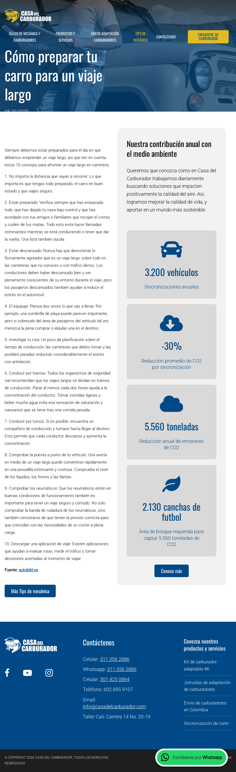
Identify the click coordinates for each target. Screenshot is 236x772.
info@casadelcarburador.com (114, 706)
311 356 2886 (114, 659)
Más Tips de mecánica (30, 591)
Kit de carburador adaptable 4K (200, 665)
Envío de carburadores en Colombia (205, 706)
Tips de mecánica (140, 37)
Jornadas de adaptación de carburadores (207, 686)
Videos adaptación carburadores (105, 37)
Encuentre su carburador (208, 36)
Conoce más (171, 570)
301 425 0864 (114, 679)
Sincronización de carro (206, 723)
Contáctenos (166, 36)
